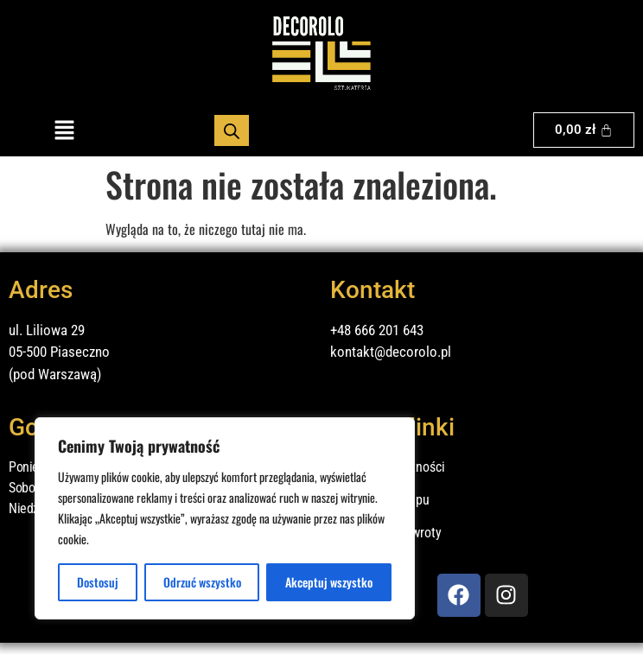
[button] (64, 130)
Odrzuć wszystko (202, 582)
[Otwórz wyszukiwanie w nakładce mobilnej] (231, 130)
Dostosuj (97, 582)
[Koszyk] (583, 130)
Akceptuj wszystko (328, 582)
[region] (225, 518)
